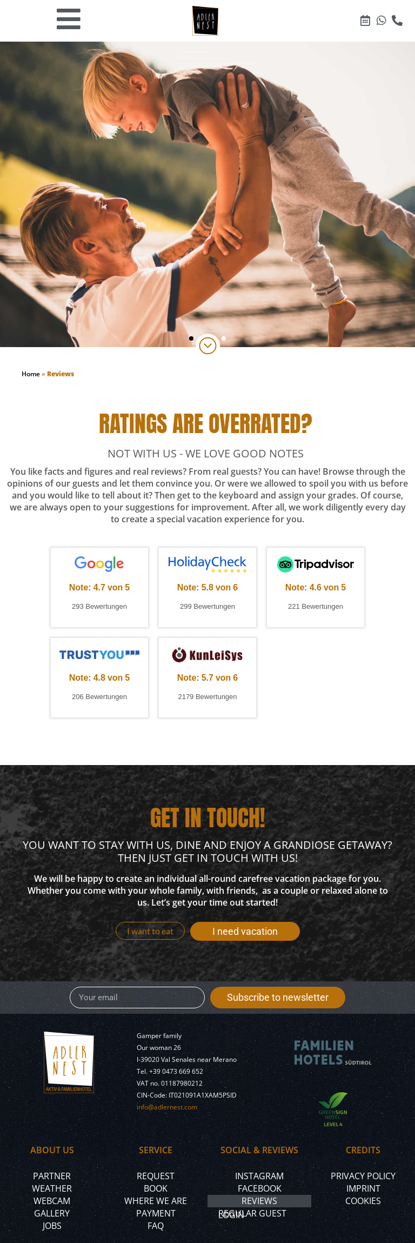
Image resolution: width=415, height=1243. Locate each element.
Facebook (260, 1188)
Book (156, 1188)
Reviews (259, 1201)
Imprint (363, 1188)
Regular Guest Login (252, 1214)
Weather (52, 1188)
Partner (52, 1176)
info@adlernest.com (167, 1107)
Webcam (52, 1201)
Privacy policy (363, 1176)
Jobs (52, 1226)
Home (31, 373)
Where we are (155, 1201)
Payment (156, 1213)
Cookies (363, 1201)
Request (156, 1176)
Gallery (52, 1213)
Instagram (259, 1176)
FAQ (156, 1226)
